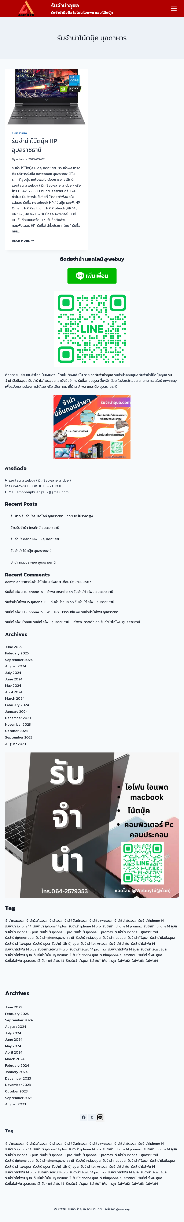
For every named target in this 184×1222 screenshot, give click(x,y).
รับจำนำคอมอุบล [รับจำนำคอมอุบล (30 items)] (114, 937)
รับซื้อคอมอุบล (88, 380)
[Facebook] (83, 1117)
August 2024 (15, 666)
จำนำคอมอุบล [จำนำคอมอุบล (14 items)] (14, 920)
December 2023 (18, 718)
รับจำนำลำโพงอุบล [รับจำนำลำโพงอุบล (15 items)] (18, 943)
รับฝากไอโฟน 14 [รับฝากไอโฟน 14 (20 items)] (53, 960)
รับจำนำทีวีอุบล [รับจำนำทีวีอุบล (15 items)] (138, 937)
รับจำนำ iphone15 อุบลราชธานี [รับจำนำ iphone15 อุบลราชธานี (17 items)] (136, 931)
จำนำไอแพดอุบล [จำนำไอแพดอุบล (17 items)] (100, 920)
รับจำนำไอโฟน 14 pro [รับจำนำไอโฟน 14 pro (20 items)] (53, 949)
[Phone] (92, 1117)
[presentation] (46, 96)
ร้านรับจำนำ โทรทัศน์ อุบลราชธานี (35, 527)
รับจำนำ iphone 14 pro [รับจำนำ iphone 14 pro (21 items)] (85, 926)
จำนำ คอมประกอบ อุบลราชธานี (33, 562)
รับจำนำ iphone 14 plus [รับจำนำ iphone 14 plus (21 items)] (50, 926)
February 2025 (17, 653)
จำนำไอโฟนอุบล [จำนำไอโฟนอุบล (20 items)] (125, 920)
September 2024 (19, 659)
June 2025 (13, 647)
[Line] (100, 1117)
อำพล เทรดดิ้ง (88, 386)
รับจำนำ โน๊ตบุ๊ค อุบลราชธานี (31, 550)
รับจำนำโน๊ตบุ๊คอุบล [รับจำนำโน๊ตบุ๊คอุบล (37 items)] (65, 943)
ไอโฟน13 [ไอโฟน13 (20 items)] (138, 960)
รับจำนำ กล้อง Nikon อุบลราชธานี (35, 539)
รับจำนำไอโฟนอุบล (42, 380)
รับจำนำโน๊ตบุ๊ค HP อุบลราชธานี (34, 145)
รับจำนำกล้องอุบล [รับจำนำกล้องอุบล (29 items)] (88, 937)
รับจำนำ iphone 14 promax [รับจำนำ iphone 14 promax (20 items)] (122, 926)
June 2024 (13, 679)
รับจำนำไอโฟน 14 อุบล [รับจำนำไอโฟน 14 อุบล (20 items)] (123, 949)
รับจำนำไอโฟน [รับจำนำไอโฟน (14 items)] (119, 943)
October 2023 (16, 730)
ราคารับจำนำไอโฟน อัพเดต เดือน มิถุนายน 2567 (56, 581)
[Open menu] (173, 8)
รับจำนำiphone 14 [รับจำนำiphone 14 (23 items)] (151, 920)
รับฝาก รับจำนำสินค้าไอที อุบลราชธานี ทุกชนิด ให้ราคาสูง (52, 516)
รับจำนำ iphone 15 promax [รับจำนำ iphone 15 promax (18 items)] (93, 931)
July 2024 (13, 672)
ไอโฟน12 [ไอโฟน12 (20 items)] (124, 960)
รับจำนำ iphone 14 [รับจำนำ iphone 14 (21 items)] (18, 926)
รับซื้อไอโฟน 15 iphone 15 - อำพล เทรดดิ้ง (36, 591)
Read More (23, 241)
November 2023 (18, 724)
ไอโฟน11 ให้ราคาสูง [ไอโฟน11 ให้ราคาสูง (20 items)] (103, 960)
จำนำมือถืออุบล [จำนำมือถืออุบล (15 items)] (36, 920)
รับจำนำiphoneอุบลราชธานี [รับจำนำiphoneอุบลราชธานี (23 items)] (55, 937)
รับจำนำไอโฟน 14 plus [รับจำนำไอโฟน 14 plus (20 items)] (20, 949)
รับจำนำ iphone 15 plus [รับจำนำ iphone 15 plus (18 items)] (21, 931)
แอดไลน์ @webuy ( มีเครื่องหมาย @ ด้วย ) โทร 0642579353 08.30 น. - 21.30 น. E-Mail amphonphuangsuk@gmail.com (38, 486)
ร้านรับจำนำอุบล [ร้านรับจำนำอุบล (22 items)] (77, 960)
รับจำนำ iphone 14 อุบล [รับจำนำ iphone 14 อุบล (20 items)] (160, 926)
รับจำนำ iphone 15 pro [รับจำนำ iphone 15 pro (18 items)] (56, 931)
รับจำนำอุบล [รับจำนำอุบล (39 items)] (41, 943)
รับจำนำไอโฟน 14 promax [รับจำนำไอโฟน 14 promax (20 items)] (88, 949)
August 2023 (15, 744)
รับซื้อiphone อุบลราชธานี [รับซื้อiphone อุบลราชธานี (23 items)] (118, 954)
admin (20, 159)
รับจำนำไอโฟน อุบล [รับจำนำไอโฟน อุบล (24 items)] (18, 954)
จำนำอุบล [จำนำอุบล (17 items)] (55, 920)
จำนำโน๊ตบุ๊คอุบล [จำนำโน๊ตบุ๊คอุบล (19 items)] (75, 920)
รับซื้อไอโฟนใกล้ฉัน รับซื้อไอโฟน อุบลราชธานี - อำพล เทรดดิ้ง (50, 622)
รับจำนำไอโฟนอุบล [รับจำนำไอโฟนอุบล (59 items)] (154, 949)
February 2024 (17, 705)
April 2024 (13, 692)
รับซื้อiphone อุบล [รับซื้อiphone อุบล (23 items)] (85, 954)
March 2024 (15, 698)
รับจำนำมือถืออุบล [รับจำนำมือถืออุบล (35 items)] (162, 937)
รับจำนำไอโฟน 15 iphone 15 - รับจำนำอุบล (37, 602)
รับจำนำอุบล (19, 133)
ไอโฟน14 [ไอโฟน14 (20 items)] (152, 960)
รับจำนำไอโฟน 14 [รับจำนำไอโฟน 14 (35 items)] (143, 943)
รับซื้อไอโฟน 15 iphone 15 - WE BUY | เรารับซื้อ (40, 612)
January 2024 (16, 711)
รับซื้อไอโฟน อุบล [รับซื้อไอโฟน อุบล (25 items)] (150, 954)
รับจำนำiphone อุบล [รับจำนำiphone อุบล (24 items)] (19, 937)
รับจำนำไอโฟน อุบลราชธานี (93, 591)
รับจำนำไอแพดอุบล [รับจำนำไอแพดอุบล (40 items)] (94, 943)
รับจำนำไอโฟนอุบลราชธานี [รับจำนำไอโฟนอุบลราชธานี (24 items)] (52, 954)
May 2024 (13, 685)
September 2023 (19, 737)
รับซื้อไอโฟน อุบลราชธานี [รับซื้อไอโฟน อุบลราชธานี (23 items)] (22, 960)
